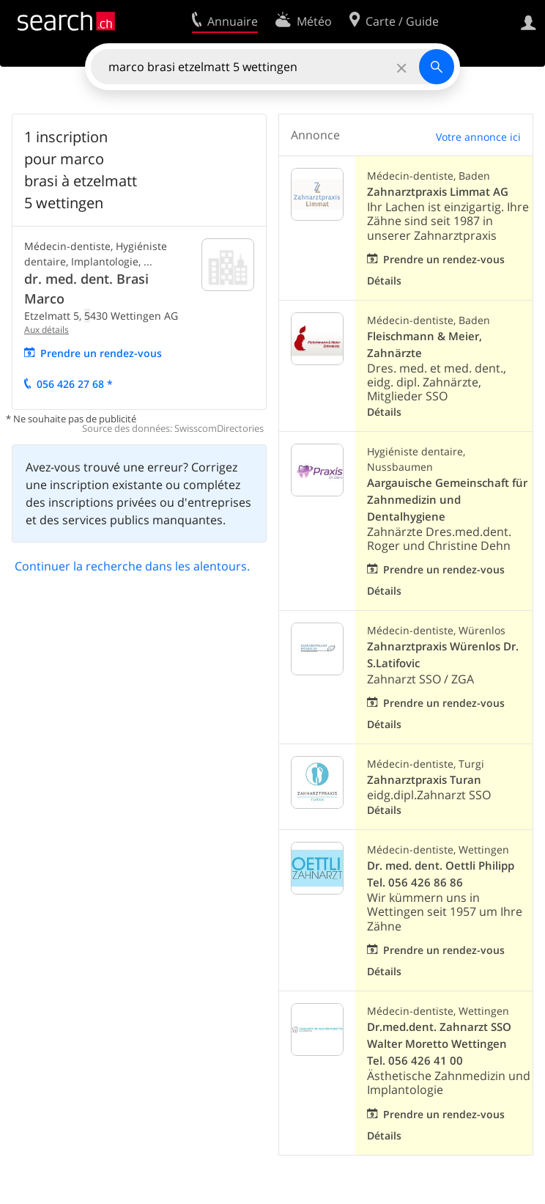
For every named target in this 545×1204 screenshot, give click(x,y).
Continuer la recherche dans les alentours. (132, 566)
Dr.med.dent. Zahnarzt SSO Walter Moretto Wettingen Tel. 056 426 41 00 (439, 1043)
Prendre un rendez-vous (101, 353)
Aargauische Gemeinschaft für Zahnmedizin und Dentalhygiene (447, 499)
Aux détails (46, 329)
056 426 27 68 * (75, 384)
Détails (384, 280)
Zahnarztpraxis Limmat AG (437, 191)
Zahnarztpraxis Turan (424, 780)
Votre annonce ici (478, 137)
